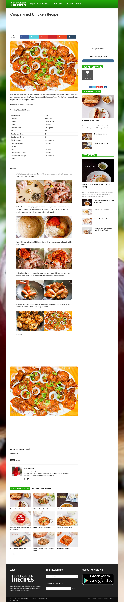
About (88, 598)
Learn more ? (26, 590)
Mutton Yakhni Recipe (100, 134)
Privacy (112, 598)
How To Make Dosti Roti (101, 219)
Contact (94, 598)
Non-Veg (58, 4)
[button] (111, 4)
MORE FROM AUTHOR (41, 488)
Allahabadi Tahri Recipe (101, 209)
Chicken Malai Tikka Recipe (18, 548)
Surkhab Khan (29, 468)
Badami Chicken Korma (63, 509)
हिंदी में (32, 4)
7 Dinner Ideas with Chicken (41, 509)
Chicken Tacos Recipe (16, 509)
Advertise (100, 598)
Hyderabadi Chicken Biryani (64, 527)
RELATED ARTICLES (20, 488)
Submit (106, 598)
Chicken (18, 460)
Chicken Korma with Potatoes (41, 527)
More (79, 4)
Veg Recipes (44, 4)
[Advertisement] (44, 25)
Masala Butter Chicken (63, 548)
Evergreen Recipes (98, 48)
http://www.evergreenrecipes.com (32, 471)
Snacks (69, 4)
